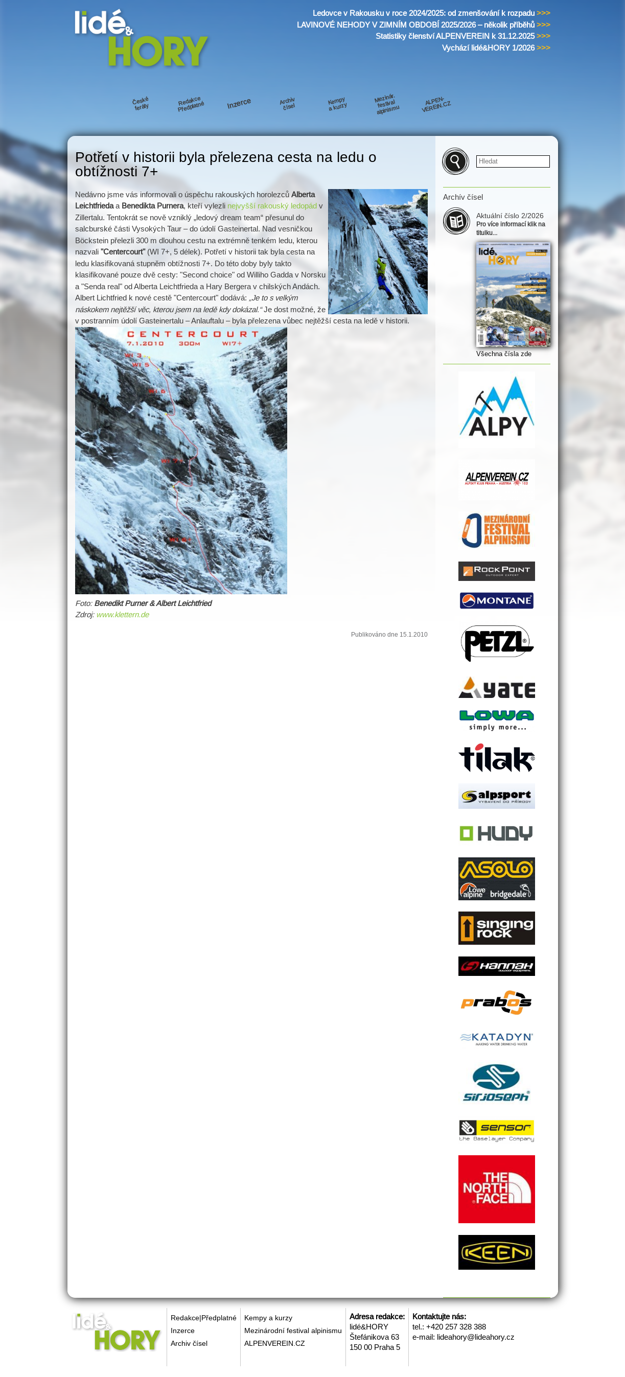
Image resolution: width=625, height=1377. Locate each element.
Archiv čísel (189, 1343)
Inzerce (183, 1330)
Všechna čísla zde (503, 354)
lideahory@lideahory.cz (476, 1337)
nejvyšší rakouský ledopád (272, 205)
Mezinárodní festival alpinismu (293, 1330)
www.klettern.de (122, 614)
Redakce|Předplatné (204, 1318)
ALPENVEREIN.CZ (274, 1343)
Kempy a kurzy (268, 1318)
